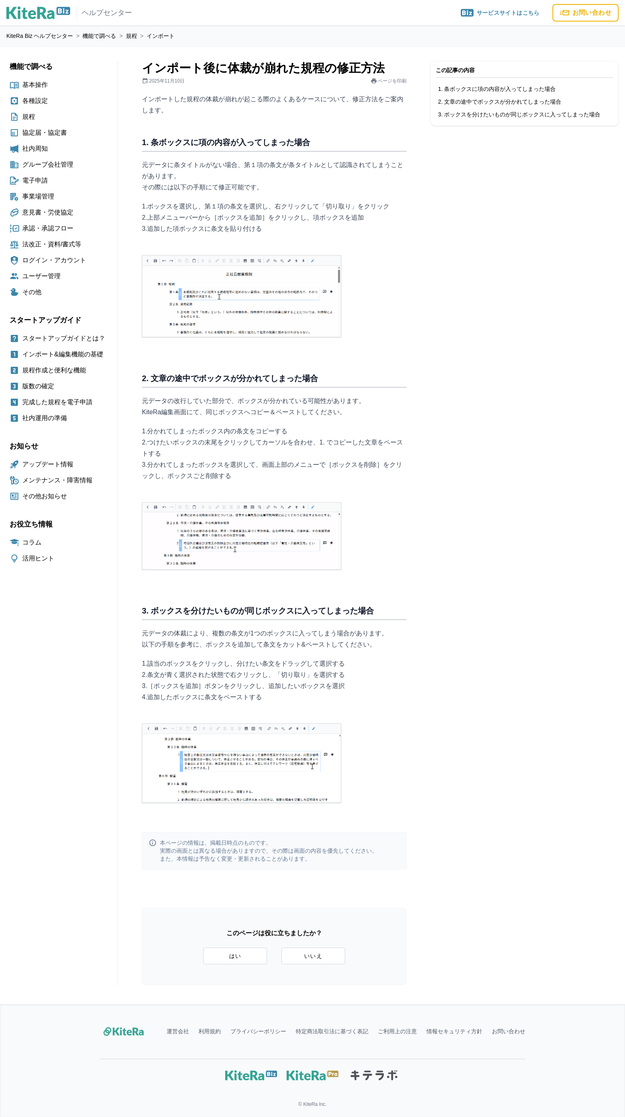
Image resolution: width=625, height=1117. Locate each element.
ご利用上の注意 (397, 1031)
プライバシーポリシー (258, 1031)
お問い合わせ (585, 13)
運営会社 (178, 1031)
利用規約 (210, 1031)
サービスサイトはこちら (500, 12)
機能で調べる (99, 36)
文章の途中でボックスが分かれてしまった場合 (502, 101)
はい (235, 956)
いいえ (313, 956)
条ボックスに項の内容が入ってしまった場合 (500, 89)
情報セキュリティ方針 (454, 1031)
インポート (161, 36)
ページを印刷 (389, 81)
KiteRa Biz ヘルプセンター (39, 36)
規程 (131, 36)
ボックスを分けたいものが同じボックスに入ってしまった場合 (522, 114)
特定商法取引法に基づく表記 (332, 1031)
